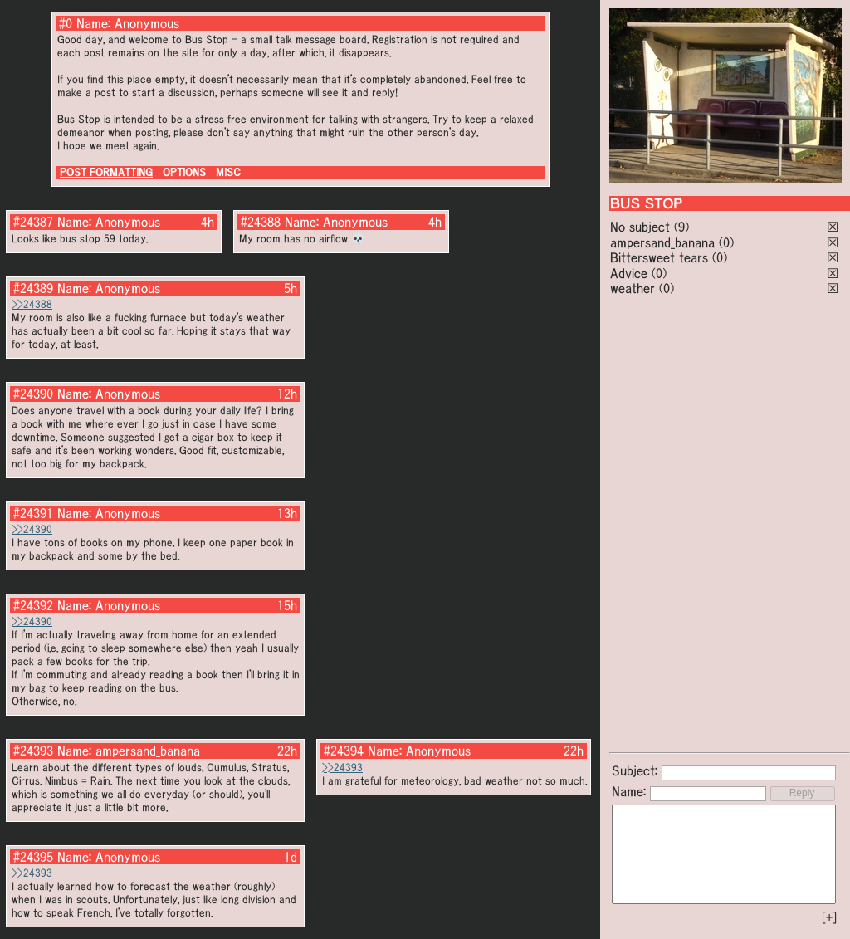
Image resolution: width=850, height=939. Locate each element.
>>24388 (32, 304)
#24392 (33, 605)
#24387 (33, 221)
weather (632, 288)
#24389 (33, 288)
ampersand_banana (662, 242)
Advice (628, 273)
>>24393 (342, 767)
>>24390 (32, 529)
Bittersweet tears (659, 257)
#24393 (33, 750)
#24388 (261, 221)
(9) (681, 226)
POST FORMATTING (106, 172)
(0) (726, 242)
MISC (228, 172)
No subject (642, 226)
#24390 (33, 393)
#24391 (33, 513)
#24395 (33, 856)
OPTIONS (184, 172)
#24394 (344, 750)
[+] (829, 917)
